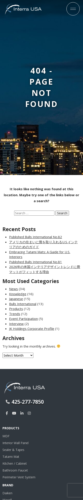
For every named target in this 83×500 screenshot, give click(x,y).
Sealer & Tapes (13, 450)
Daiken (7, 493)
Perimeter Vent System (18, 477)
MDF (6, 436)
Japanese (16, 299)
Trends (14, 314)
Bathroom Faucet (15, 470)
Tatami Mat (10, 456)
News (13, 289)
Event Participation (23, 318)
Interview (16, 323)
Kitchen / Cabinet (14, 463)
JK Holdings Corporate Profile (31, 328)
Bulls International (22, 304)
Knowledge (17, 294)
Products (16, 308)
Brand (7, 485)
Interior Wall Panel (15, 443)
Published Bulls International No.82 (35, 237)
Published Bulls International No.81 (35, 262)
